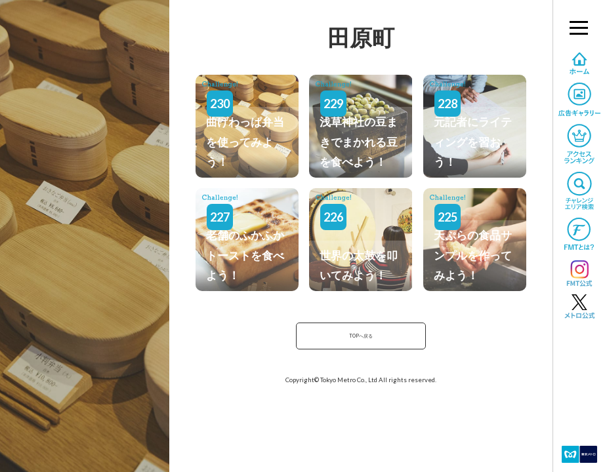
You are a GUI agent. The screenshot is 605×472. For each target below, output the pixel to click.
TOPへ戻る (361, 338)
